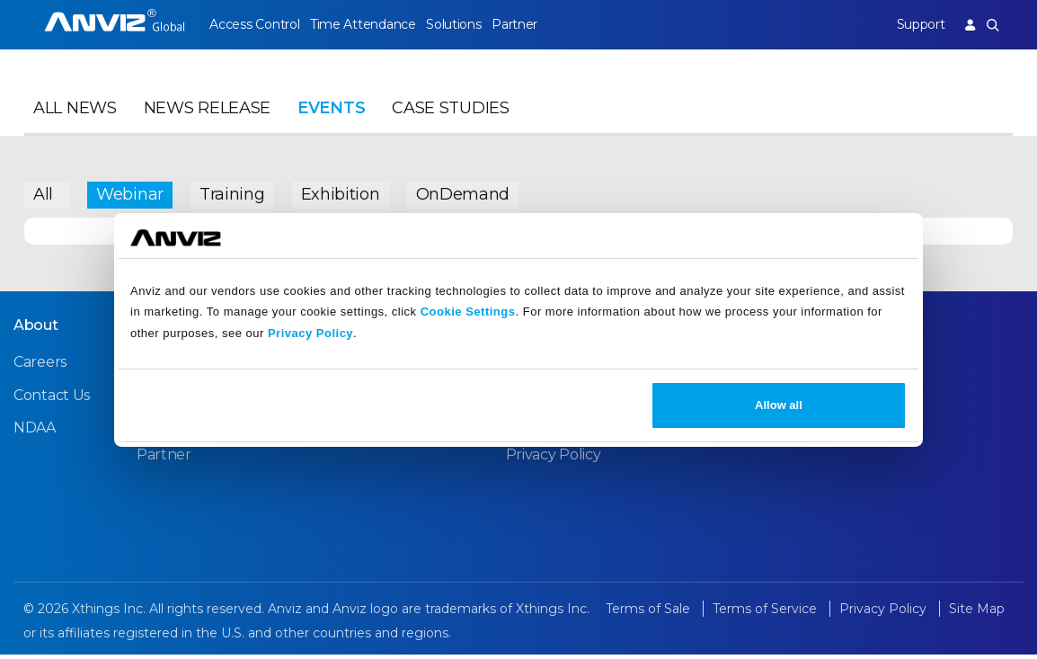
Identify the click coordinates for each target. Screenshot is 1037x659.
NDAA (34, 431)
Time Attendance (366, 24)
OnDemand (463, 193)
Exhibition (340, 193)
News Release (207, 113)
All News (75, 113)
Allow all (778, 405)
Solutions (459, 24)
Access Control (254, 24)
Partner (523, 24)
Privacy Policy (310, 333)
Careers (39, 366)
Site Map (977, 613)
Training (232, 193)
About (35, 329)
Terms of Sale (650, 613)
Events (331, 113)
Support (917, 24)
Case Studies (450, 113)
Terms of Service (766, 613)
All (43, 193)
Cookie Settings (468, 311)
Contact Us (51, 398)
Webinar (130, 193)
